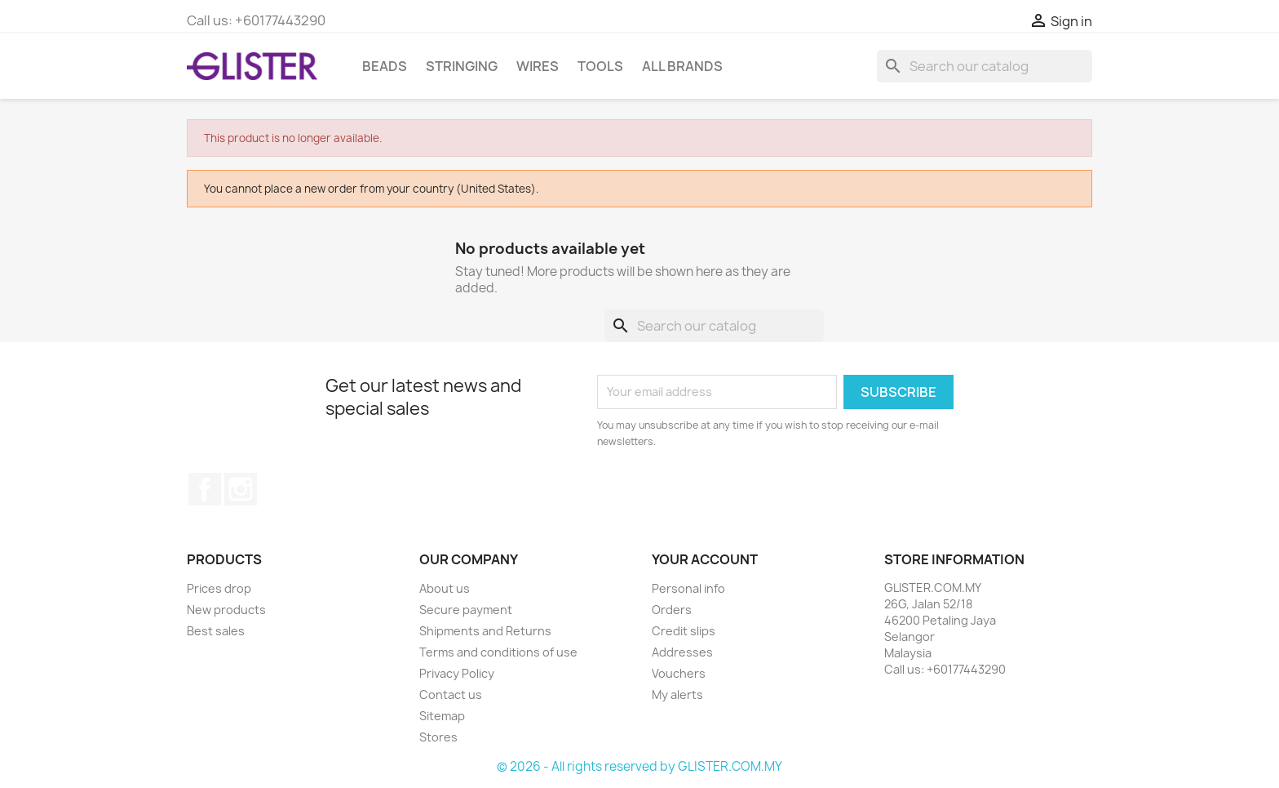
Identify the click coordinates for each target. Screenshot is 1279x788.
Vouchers (679, 673)
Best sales (216, 631)
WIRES (537, 66)
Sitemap (442, 715)
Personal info (688, 588)
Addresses (682, 652)
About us (444, 588)
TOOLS (600, 66)
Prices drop (219, 588)
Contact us (450, 694)
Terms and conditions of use (498, 652)
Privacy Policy (456, 673)
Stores (438, 737)
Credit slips (683, 631)
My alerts (677, 694)
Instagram (240, 489)
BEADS (384, 66)
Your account (705, 559)
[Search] (984, 66)
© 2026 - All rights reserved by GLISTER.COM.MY (639, 766)
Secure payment (465, 609)
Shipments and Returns (485, 631)
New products (226, 609)
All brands (682, 66)
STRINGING (462, 66)
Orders (672, 609)
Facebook (204, 489)
